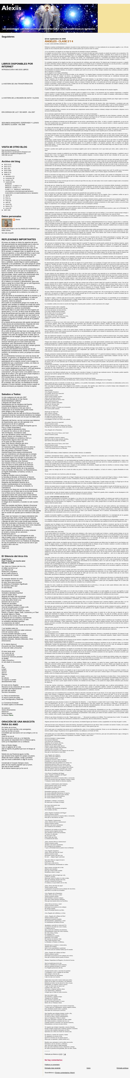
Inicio (88, 1068)
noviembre (9, 178)
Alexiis (17, 219)
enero (8, 208)
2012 (6, 166)
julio (7, 197)
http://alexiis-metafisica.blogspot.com (14, 153)
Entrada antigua (122, 1068)
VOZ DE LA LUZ (7, 155)
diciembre (9, 176)
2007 (6, 210)
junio (7, 199)
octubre (8, 180)
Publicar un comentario (52, 1064)
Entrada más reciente (52, 1068)
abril (7, 202)
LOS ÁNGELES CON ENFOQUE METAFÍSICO (19, 191)
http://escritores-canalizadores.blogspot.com (16, 152)
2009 (6, 172)
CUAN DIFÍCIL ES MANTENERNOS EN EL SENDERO (21, 193)
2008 (6, 174)
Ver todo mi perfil (7, 233)
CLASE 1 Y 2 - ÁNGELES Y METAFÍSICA (17, 189)
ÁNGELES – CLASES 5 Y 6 (13, 186)
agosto (8, 195)
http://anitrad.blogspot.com (10, 150)
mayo (7, 200)
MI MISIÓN (8, 184)
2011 (6, 168)
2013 (6, 164)
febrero (8, 206)
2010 (6, 170)
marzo (8, 204)
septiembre (9, 182)
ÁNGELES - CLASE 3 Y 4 (12, 187)
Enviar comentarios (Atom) (65, 1073)
